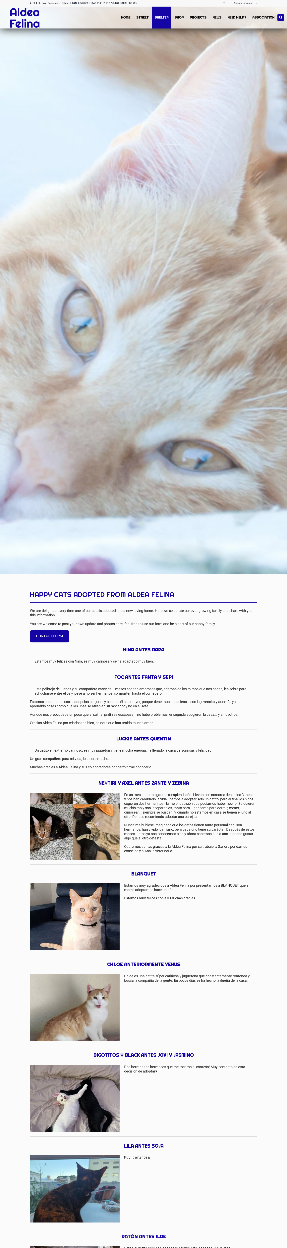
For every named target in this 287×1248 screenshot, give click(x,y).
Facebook (238, 585)
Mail (254, 585)
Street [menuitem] (142, 17)
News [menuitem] (216, 17)
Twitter (246, 585)
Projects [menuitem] (197, 17)
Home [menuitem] (125, 17)
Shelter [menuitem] (161, 17)
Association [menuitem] (263, 17)
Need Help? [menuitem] (236, 17)
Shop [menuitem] (178, 17)
